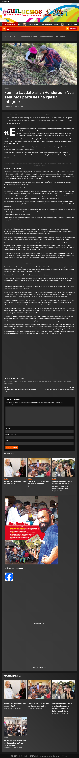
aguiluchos (9, 381)
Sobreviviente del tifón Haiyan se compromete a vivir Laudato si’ (22, 389)
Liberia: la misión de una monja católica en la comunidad (43, 24)
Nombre (8, 428)
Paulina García (64, 491)
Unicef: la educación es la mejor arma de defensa (57, 388)
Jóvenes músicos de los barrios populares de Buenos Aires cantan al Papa (15, 742)
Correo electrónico (11, 434)
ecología (29, 381)
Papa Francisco (67, 381)
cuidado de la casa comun (20, 381)
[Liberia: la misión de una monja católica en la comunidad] (39, 467)
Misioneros (9, 106)
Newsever (56, 756)
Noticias (7, 88)
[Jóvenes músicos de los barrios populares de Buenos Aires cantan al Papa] (15, 726)
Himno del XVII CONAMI (39, 623)
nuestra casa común (57, 381)
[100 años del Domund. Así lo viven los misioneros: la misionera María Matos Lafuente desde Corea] (63, 467)
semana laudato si (8, 383)
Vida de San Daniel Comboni (39, 667)
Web (6, 440)
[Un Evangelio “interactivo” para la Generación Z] (15, 467)
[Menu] (8, 29)
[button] (8, 29)
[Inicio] (4, 29)
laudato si (35, 381)
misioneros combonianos (45, 381)
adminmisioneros (17, 486)
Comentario (9, 405)
